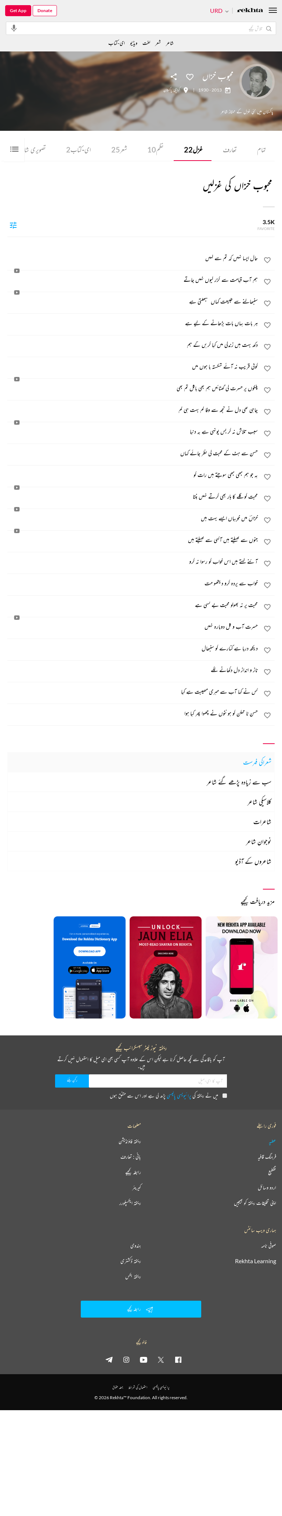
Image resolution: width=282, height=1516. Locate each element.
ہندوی (135, 1246)
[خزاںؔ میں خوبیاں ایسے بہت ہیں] (132, 518)
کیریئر (136, 1187)
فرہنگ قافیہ (267, 1157)
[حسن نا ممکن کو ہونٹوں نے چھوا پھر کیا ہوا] (132, 713)
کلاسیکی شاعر (259, 801)
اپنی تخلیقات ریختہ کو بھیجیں (255, 1203)
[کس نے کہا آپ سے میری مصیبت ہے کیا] (132, 691)
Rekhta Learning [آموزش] (255, 1261)
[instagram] (126, 1359)
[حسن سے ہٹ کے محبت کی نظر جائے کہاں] (132, 453)
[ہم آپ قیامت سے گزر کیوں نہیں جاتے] (132, 279)
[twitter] (161, 1359)
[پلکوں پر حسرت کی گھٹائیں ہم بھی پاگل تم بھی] (132, 388)
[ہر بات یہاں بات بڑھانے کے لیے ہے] (132, 323)
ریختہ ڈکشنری (130, 1261)
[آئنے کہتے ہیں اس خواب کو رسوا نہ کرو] (132, 561)
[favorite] (267, 261)
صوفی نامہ (268, 1246)
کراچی (177, 90)
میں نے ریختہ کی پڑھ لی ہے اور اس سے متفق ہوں (168, 1095)
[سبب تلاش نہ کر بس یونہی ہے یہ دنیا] (132, 431)
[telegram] (109, 1359)
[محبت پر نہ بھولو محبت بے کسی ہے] (132, 604)
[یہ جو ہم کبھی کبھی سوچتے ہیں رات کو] (132, 474)
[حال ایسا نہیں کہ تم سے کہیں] (132, 258)
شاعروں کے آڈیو (253, 861)
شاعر (170, 42)
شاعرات (262, 821)
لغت (146, 42)
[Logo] (250, 11)
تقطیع (272, 1172)
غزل (193, 149)
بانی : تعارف (130, 1157)
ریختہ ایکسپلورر (130, 1203)
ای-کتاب (78, 149)
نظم (155, 149)
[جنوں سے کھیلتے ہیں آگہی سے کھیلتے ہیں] (132, 539)
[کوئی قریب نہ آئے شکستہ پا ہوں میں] (132, 366)
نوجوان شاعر (258, 841)
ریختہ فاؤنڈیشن (130, 1141)
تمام (261, 149)
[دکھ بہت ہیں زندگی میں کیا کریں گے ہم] (132, 344)
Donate (44, 10)
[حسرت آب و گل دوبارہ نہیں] (132, 626)
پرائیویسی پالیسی (179, 1095)
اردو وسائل (267, 1187)
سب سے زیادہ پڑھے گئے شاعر (239, 781)
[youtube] (143, 1359)
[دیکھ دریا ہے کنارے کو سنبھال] (132, 648)
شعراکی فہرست (257, 762)
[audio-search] (14, 28)
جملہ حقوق (117, 1387)
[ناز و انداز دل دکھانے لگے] (132, 670)
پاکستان (167, 90)
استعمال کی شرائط (138, 1387)
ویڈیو (133, 42)
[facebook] (178, 1359)
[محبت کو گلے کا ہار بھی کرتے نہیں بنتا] (132, 496)
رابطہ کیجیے (133, 1172)
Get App (18, 10)
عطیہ (272, 1141)
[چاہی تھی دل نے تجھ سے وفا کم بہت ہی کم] (132, 409)
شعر (119, 149)
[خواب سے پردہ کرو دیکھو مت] (132, 583)
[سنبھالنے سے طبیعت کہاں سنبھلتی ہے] (132, 301)
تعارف (230, 149)
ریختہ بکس (133, 1276)
